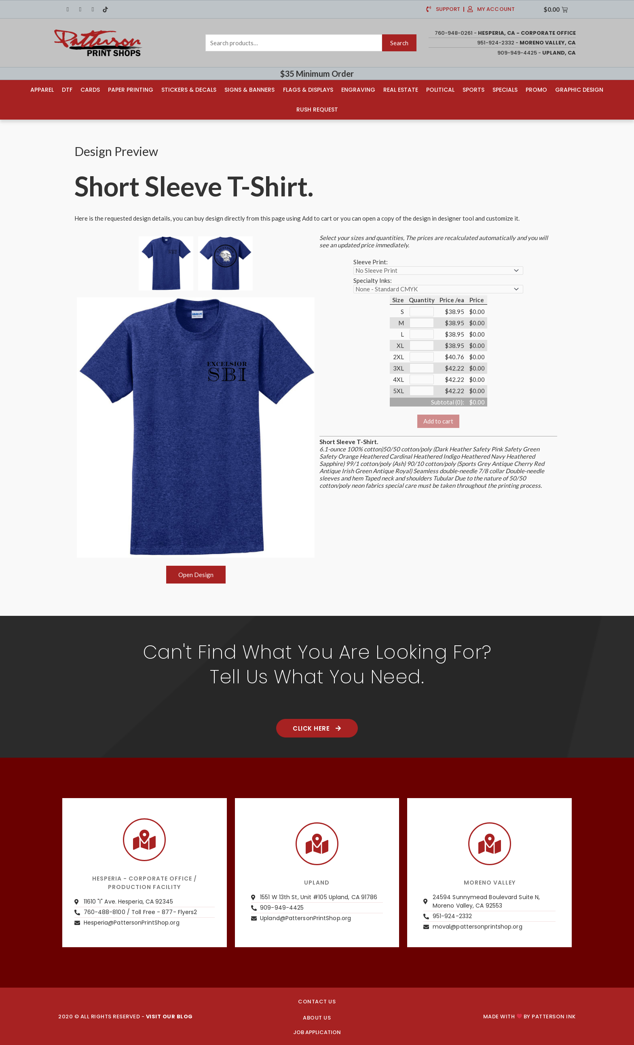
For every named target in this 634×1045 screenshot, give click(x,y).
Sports (473, 90)
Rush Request (317, 109)
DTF (67, 90)
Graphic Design (579, 90)
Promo (536, 90)
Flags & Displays (308, 90)
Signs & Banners (249, 90)
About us (317, 1018)
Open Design (195, 574)
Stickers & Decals (188, 90)
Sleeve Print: (370, 261)
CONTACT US (317, 1001)
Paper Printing (130, 90)
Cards (90, 90)
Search (399, 42)
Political (440, 90)
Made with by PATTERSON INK (529, 1016)
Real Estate (400, 90)
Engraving (358, 90)
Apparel (42, 90)
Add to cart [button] (438, 421)
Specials (505, 90)
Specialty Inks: (372, 280)
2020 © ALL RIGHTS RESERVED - (125, 1016)
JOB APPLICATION (317, 1032)
